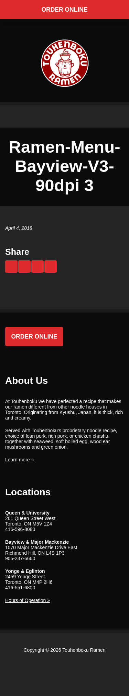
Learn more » (19, 459)
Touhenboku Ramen (83, 650)
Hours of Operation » (27, 600)
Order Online (64, 9)
